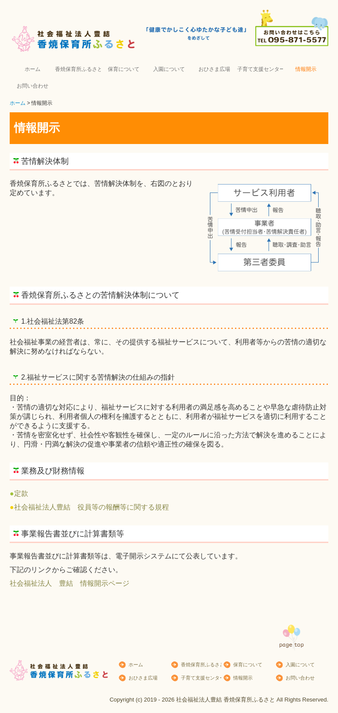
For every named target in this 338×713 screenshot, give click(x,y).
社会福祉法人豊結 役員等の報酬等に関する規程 (91, 507)
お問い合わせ (32, 86)
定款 (21, 493)
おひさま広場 (214, 69)
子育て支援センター (260, 69)
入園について (169, 69)
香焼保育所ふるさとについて (77, 69)
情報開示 (305, 69)
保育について (124, 69)
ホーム (32, 69)
